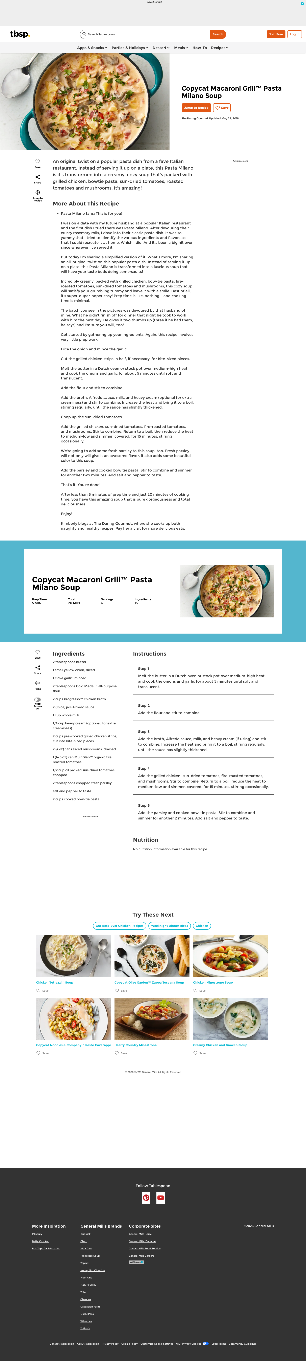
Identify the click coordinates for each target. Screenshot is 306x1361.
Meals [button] (179, 48)
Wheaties (86, 1321)
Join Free (276, 34)
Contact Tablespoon (62, 1343)
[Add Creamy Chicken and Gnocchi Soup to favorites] (195, 1052)
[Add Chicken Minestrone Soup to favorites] (195, 990)
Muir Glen (86, 1248)
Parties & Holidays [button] (128, 48)
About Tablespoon (88, 1343)
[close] (302, 4)
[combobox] (145, 34)
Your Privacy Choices (192, 1343)
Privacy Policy (110, 1343)
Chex (83, 1241)
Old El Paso (87, 1313)
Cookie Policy (129, 1343)
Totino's (85, 1328)
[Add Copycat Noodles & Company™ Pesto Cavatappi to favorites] (38, 1052)
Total (83, 1292)
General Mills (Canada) (142, 1241)
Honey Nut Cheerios (92, 1270)
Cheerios (85, 1299)
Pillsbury (37, 1233)
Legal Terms (218, 1343)
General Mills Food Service (144, 1248)
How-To (200, 48)
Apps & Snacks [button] (90, 48)
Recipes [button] (218, 48)
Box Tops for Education (46, 1248)
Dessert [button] (160, 48)
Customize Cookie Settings (157, 1343)
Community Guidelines (242, 1343)
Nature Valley (88, 1284)
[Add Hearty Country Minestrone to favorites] (117, 1052)
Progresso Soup (90, 1255)
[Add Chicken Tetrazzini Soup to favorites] (38, 990)
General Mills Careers (141, 1255)
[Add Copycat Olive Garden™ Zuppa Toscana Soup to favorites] (117, 990)
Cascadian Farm (90, 1306)
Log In (295, 34)
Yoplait (84, 1263)
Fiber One (86, 1277)
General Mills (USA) (140, 1233)
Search (218, 34)
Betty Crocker (40, 1241)
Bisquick (85, 1233)
